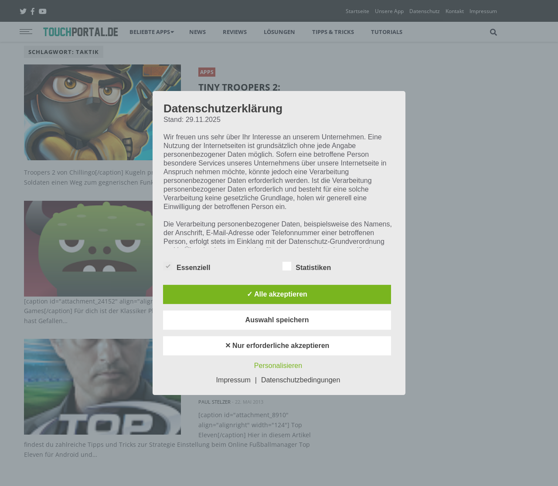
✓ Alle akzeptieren (277, 294)
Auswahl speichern (277, 320)
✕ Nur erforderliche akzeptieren (277, 345)
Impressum (233, 380)
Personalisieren (278, 365)
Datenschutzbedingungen (300, 380)
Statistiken (306, 266)
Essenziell (186, 266)
